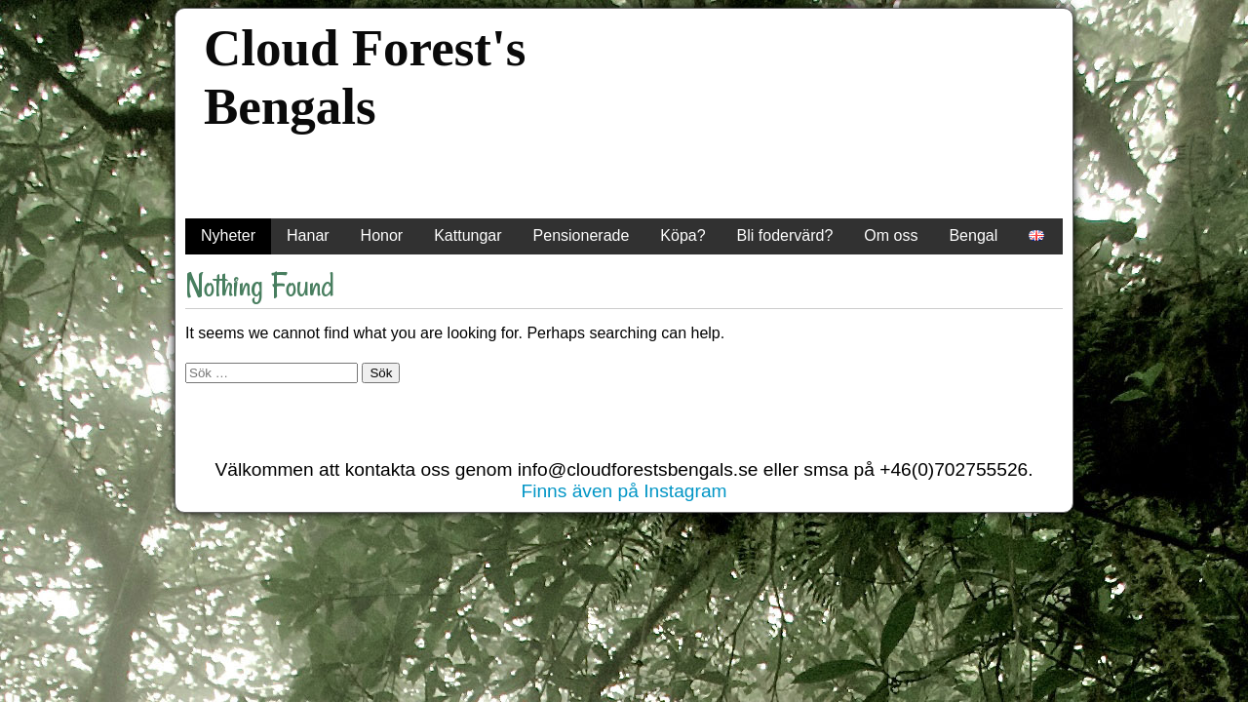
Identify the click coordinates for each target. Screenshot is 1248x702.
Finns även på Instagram (623, 491)
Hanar (308, 235)
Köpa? (682, 235)
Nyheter (228, 235)
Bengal (973, 235)
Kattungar (467, 235)
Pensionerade (581, 235)
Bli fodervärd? (785, 235)
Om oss (890, 235)
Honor (382, 235)
